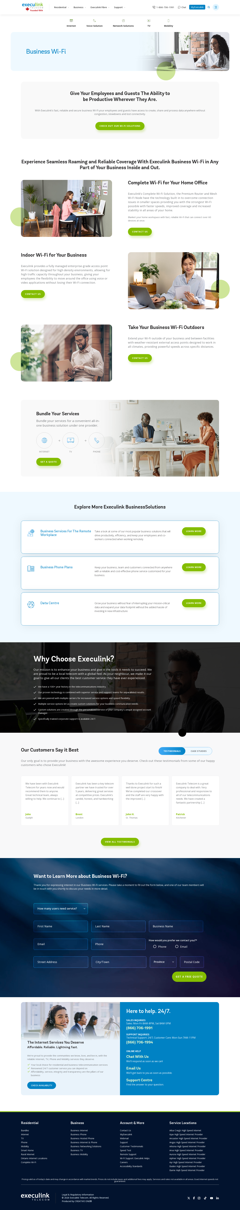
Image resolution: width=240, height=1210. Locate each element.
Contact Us (125, 1130)
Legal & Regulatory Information (78, 1194)
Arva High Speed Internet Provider (186, 1150)
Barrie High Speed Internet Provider (186, 1170)
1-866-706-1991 (165, 7)
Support (119, 7)
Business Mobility (79, 1154)
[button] (216, 7)
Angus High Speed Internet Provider (187, 1142)
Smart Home (27, 1150)
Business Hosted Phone (82, 1138)
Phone (162, 946)
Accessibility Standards (131, 1166)
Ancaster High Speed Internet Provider (188, 1138)
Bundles (25, 1130)
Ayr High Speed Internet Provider (185, 1162)
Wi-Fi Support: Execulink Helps (135, 1158)
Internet (25, 1134)
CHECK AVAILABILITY (41, 1085)
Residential (61, 7)
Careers (124, 1162)
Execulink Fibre (100, 7)
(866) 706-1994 (139, 1042)
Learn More (194, 567)
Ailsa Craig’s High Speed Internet (185, 1130)
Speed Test (125, 1150)
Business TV (77, 1150)
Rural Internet (27, 1154)
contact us (140, 231)
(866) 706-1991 (139, 1028)
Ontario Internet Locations (34, 1158)
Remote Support (128, 1154)
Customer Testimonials (131, 1146)
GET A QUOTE (48, 461)
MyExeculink (197, 7)
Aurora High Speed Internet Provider (187, 1154)
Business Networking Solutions (86, 1146)
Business (80, 7)
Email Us (133, 1068)
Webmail (124, 1138)
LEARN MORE (194, 531)
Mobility (25, 1146)
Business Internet (79, 1130)
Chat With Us (137, 1056)
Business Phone (78, 1134)
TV (22, 1138)
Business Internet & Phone (84, 1142)
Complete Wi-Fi (28, 1162)
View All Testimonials (120, 841)
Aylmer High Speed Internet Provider (187, 1158)
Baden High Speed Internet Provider (187, 1166)
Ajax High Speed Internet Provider (186, 1134)
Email (183, 946)
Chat (183, 7)
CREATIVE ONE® (83, 1201)
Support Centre (139, 1080)
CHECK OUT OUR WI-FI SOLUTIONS (119, 125)
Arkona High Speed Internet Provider (187, 1146)
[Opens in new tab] (189, 1198)
